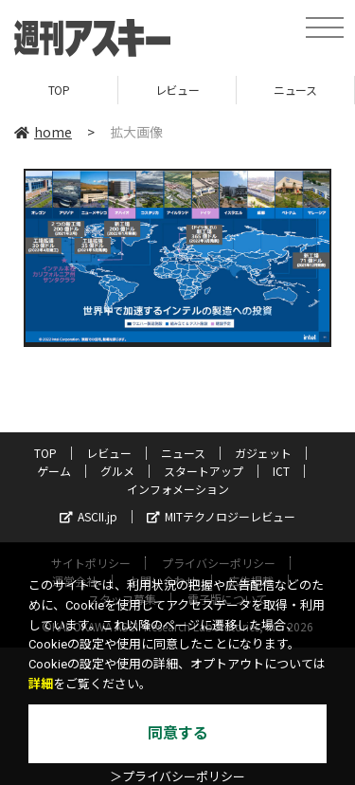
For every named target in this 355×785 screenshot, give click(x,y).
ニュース (295, 90)
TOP (59, 90)
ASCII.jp (88, 516)
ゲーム (54, 471)
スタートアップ (203, 471)
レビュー (177, 90)
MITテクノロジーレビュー (221, 516)
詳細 (40, 684)
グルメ (117, 471)
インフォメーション (178, 489)
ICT (281, 471)
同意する (178, 733)
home (43, 131)
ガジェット (263, 453)
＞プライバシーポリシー (177, 777)
